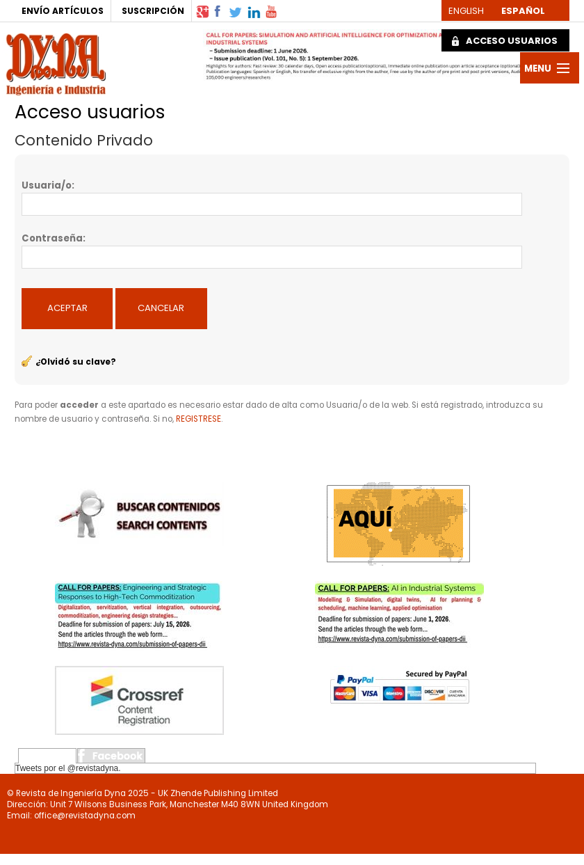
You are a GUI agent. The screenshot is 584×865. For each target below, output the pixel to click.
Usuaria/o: (48, 185)
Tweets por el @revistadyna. (68, 768)
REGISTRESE (198, 418)
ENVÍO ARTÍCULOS (63, 11)
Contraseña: (54, 238)
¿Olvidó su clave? (75, 361)
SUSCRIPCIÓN (153, 11)
